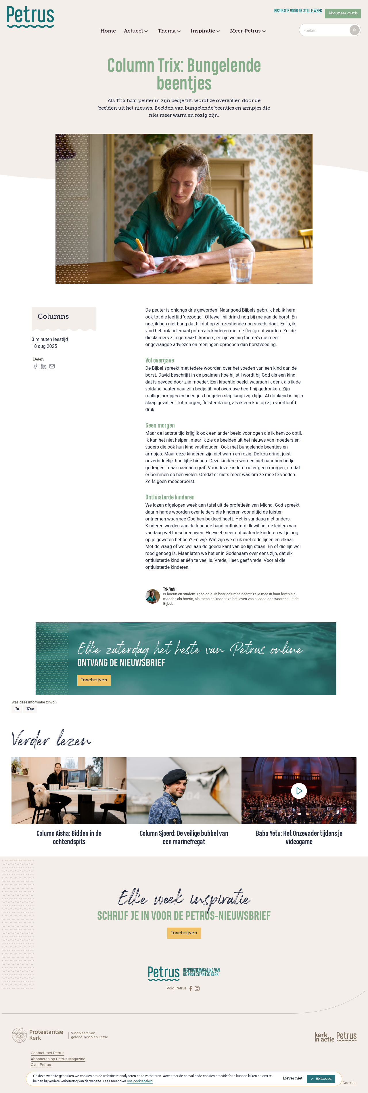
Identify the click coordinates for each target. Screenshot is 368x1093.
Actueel (135, 31)
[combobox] (330, 30)
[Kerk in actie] (325, 1036)
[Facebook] (191, 988)
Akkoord (320, 1079)
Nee (30, 709)
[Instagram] (197, 988)
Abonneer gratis (343, 13)
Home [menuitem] (108, 31)
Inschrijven (94, 680)
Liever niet (292, 1078)
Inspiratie (204, 31)
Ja (17, 709)
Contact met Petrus (47, 1052)
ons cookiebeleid (140, 1081)
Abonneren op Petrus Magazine (58, 1058)
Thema (168, 31)
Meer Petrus (247, 31)
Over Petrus (41, 1064)
